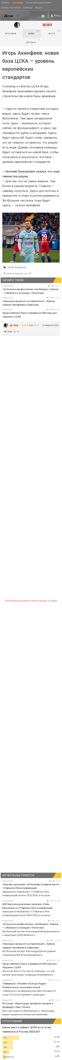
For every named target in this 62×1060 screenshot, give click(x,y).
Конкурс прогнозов (11, 7)
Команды (28, 7)
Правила (5, 2)
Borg (16, 325)
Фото (54, 32)
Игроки (38, 7)
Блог (34, 32)
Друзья (33, 41)
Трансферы (17, 2)
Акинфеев (20, 267)
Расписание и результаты (38, 2)
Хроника (10, 33)
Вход (55, 15)
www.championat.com (17, 273)
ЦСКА (10, 267)
